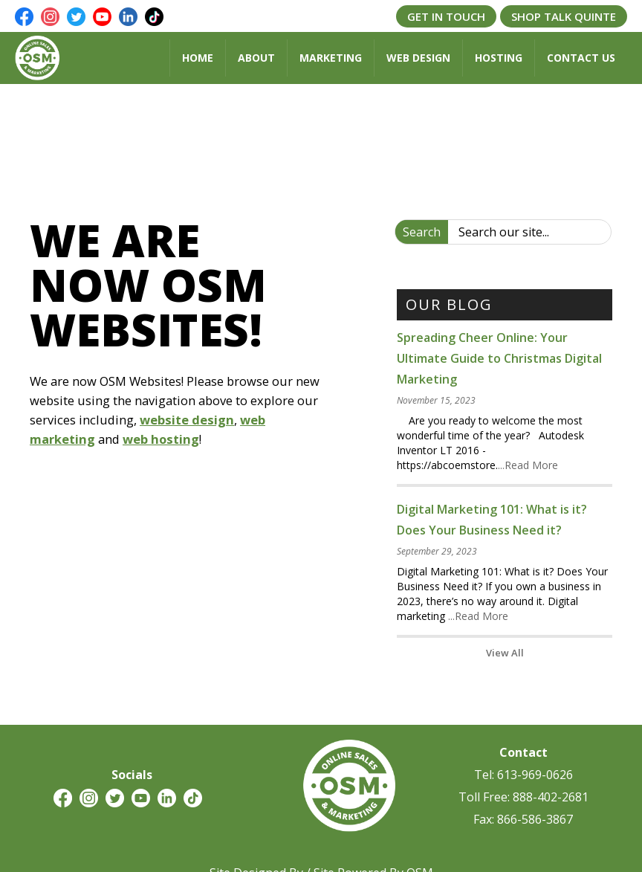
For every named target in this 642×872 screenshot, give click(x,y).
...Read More (528, 465)
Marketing (330, 58)
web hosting (161, 439)
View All (505, 652)
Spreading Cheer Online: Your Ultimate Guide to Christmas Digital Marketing (499, 358)
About (256, 58)
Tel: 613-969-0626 (523, 774)
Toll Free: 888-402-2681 (523, 797)
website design (187, 419)
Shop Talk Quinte (563, 16)
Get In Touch (446, 16)
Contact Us (581, 58)
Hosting (498, 58)
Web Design (418, 58)
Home (197, 58)
